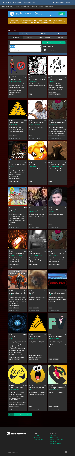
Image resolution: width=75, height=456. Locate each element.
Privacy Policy (38, 437)
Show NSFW (50, 46)
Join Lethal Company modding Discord (41, 6)
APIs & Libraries (45, 34)
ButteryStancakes (16, 81)
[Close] (64, 21)
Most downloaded (44, 37)
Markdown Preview (55, 441)
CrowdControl (15, 389)
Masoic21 (13, 166)
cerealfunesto (54, 124)
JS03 (12, 338)
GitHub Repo (54, 437)
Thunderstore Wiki (39, 439)
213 (27, 414)
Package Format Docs (56, 439)
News (33, 2)
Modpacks (60, 34)
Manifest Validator (55, 443)
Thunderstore (6, 2)
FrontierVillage (54, 338)
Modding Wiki (25, 6)
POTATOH (53, 81)
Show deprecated (51, 50)
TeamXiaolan (34, 338)
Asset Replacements (28, 34)
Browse (17, 6)
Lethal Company (7, 7)
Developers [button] (26, 2)
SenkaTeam (33, 211)
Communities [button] (17, 2)
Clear (60, 43)
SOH (31, 389)
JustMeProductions (16, 255)
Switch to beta (58, 2)
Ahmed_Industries (35, 124)
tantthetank (33, 81)
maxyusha (33, 166)
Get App (62, 14)
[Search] (25, 42)
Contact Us (37, 435)
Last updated (15, 37)
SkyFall (52, 211)
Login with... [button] (68, 2)
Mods (13, 34)
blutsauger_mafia (55, 389)
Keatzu (32, 295)
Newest (29, 37)
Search (49, 43)
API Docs (53, 435)
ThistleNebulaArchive (56, 166)
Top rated (60, 37)
